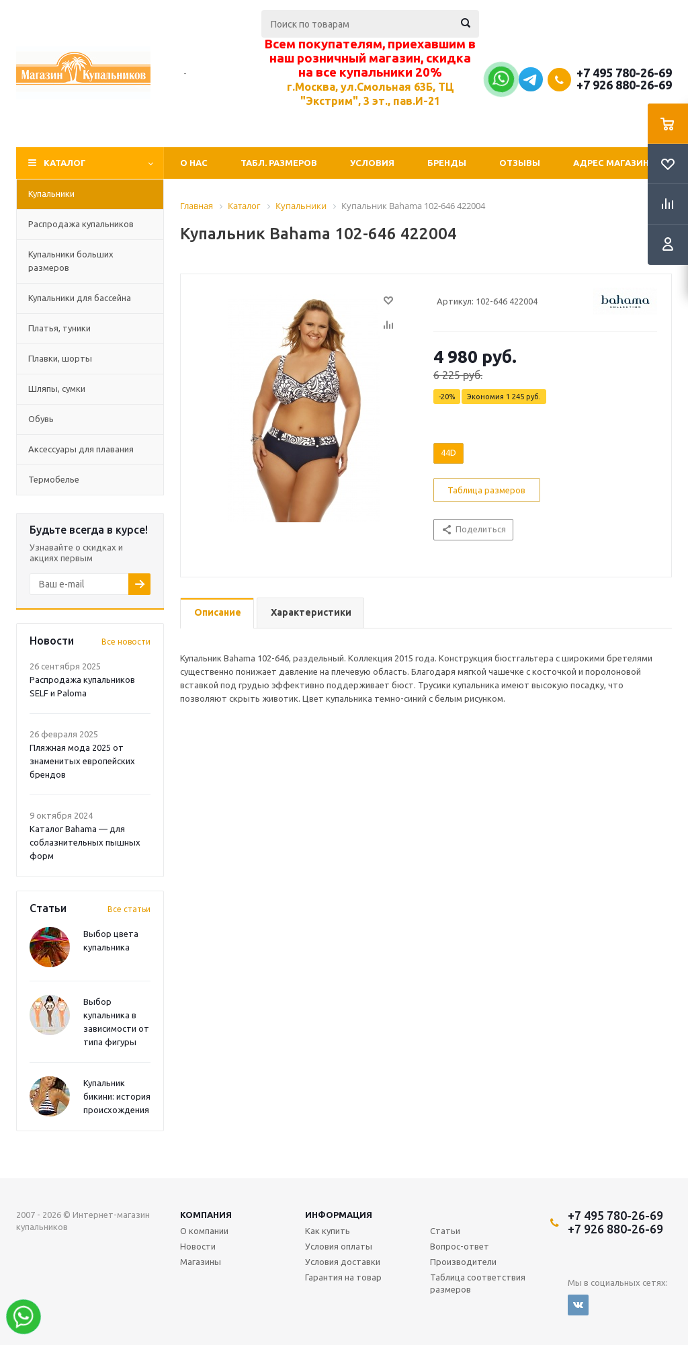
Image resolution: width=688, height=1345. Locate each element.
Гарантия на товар (343, 1277)
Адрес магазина (614, 162)
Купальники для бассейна (79, 297)
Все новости (125, 641)
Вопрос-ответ (459, 1246)
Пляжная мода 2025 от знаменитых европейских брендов (82, 761)
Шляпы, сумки (56, 388)
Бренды (446, 162)
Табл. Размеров (279, 162)
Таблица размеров (486, 490)
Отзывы (519, 162)
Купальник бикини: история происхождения (116, 1096)
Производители (463, 1261)
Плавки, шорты (60, 358)
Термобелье (53, 479)
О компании (204, 1230)
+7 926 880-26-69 (624, 85)
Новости (198, 1246)
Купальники (51, 193)
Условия (372, 162)
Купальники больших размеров (71, 260)
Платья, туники (59, 328)
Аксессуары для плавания (81, 449)
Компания (206, 1214)
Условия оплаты (338, 1246)
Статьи (445, 1230)
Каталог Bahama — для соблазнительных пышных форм (85, 842)
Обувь (41, 418)
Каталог (65, 162)
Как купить (327, 1230)
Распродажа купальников (81, 224)
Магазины (200, 1261)
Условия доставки (342, 1261)
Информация (338, 1214)
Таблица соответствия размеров (477, 1283)
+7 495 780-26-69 (624, 73)
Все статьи (129, 909)
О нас (194, 162)
